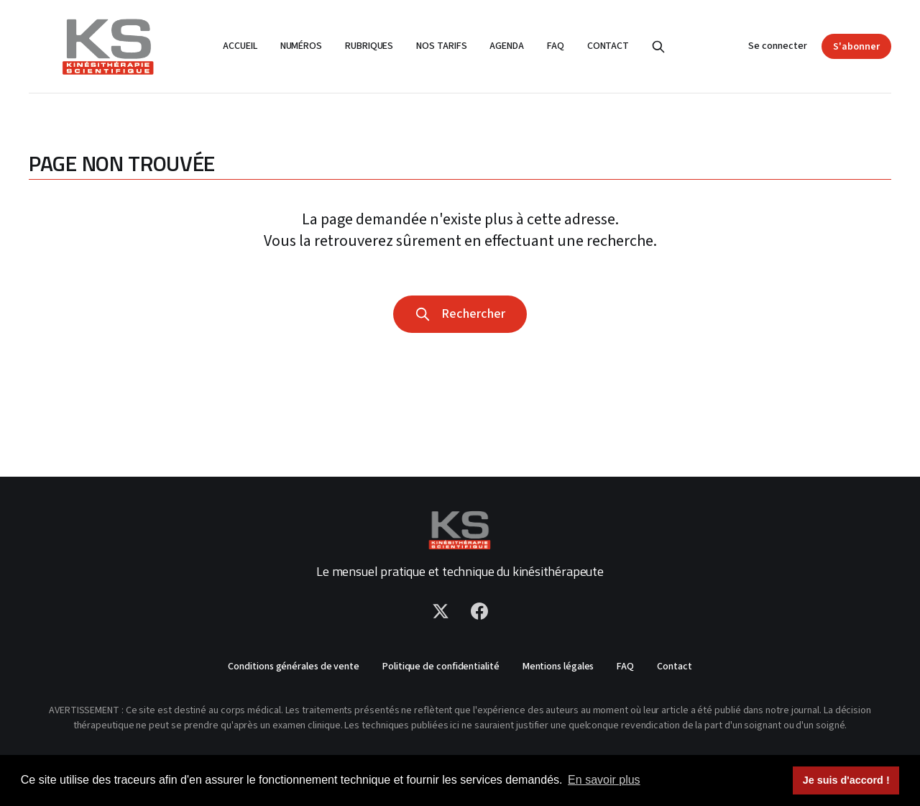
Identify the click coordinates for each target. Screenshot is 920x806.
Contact (608, 46)
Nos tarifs (441, 46)
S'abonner (856, 47)
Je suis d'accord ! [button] (846, 780)
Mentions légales (558, 666)
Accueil (240, 46)
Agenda (506, 46)
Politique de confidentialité (441, 666)
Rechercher (460, 314)
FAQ (555, 46)
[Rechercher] (658, 47)
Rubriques (369, 46)
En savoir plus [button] (604, 780)
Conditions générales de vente (293, 666)
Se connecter (777, 46)
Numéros (301, 46)
